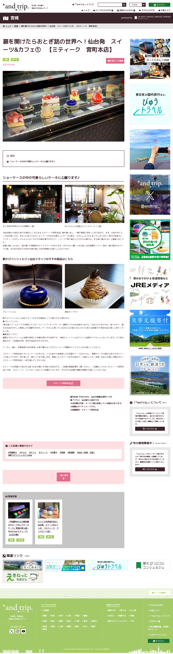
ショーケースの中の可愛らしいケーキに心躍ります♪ (32, 165)
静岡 (69, 627)
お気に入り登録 (115, 65)
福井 (93, 627)
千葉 (77, 622)
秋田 (53, 616)
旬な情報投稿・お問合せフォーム (158, 629)
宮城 (16, 30)
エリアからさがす (102, 13)
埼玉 (69, 622)
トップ (85, 13)
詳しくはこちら (150, 433)
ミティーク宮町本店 (63, 387)
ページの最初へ (159, 594)
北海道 (46, 611)
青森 (45, 616)
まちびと (159, 7)
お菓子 (54, 457)
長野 (53, 627)
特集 (132, 616)
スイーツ (44, 457)
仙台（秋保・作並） (86, 457)
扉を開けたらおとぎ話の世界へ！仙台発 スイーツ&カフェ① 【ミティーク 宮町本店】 (59, 30)
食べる (123, 611)
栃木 (53, 622)
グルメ (23, 457)
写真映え (13, 457)
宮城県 (71, 457)
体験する (122, 616)
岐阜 (45, 630)
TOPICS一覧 (155, 622)
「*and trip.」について (83, 7)
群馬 (61, 622)
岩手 (61, 616)
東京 (85, 622)
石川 (85, 627)
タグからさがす (147, 13)
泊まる (111, 616)
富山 (77, 627)
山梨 (61, 627)
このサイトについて (158, 636)
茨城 (45, 622)
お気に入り (164, 13)
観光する (112, 611)
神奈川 (94, 622)
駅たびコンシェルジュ (117, 622)
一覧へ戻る (63, 479)
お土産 (133, 611)
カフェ (33, 457)
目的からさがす (125, 13)
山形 (69, 616)
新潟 (45, 627)
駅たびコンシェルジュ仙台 (20, 459)
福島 (85, 616)
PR (133, 622)
